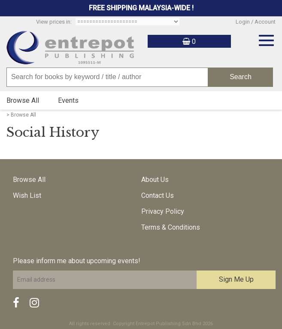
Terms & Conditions (170, 227)
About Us (155, 179)
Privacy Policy (162, 211)
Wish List (27, 195)
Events (68, 100)
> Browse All (21, 115)
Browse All (22, 100)
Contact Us (157, 195)
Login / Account (256, 21)
